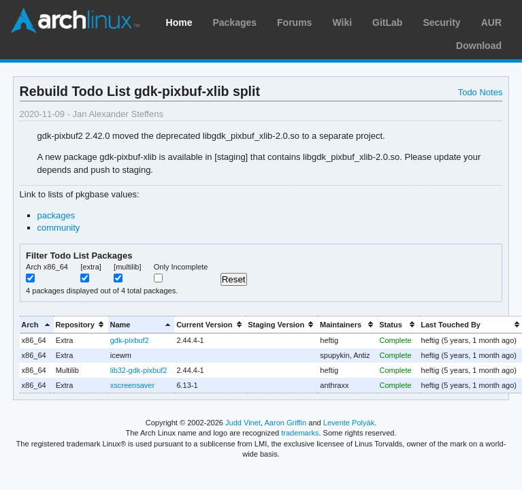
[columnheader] (37, 324)
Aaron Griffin (285, 423)
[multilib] (127, 267)
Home (179, 22)
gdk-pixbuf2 (129, 340)
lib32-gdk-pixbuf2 (138, 370)
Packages (234, 22)
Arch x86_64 (47, 267)
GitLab (387, 22)
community (58, 228)
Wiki (342, 22)
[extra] (90, 267)
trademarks (300, 433)
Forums (294, 22)
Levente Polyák (348, 423)
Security (441, 22)
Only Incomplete (181, 267)
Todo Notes (480, 92)
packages (56, 215)
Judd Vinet (243, 423)
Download (479, 45)
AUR (491, 22)
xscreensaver (132, 385)
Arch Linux (75, 20)
